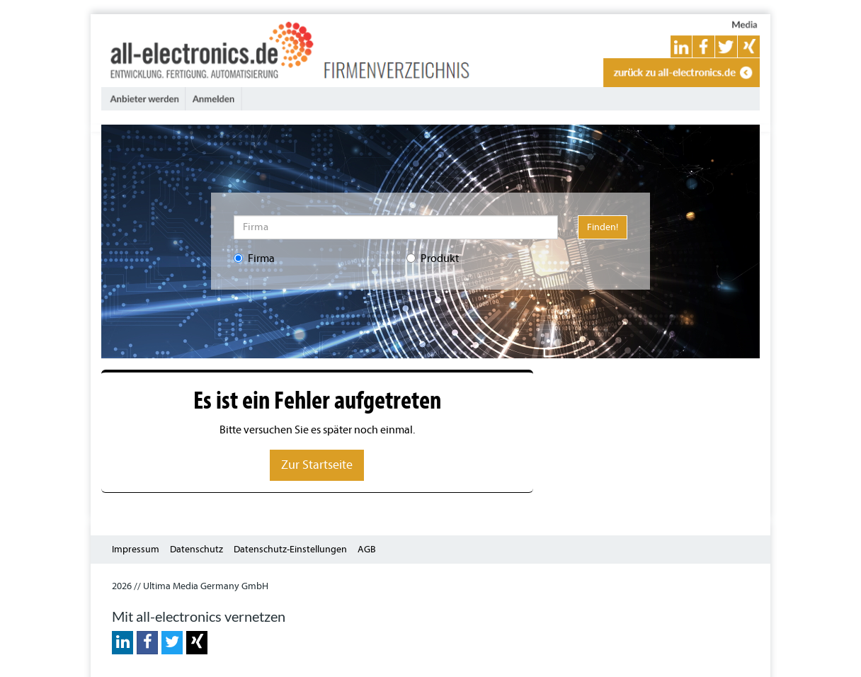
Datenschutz (196, 549)
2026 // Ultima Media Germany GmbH (190, 586)
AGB (367, 549)
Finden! (602, 227)
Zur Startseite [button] (317, 464)
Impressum (135, 549)
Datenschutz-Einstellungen (290, 549)
